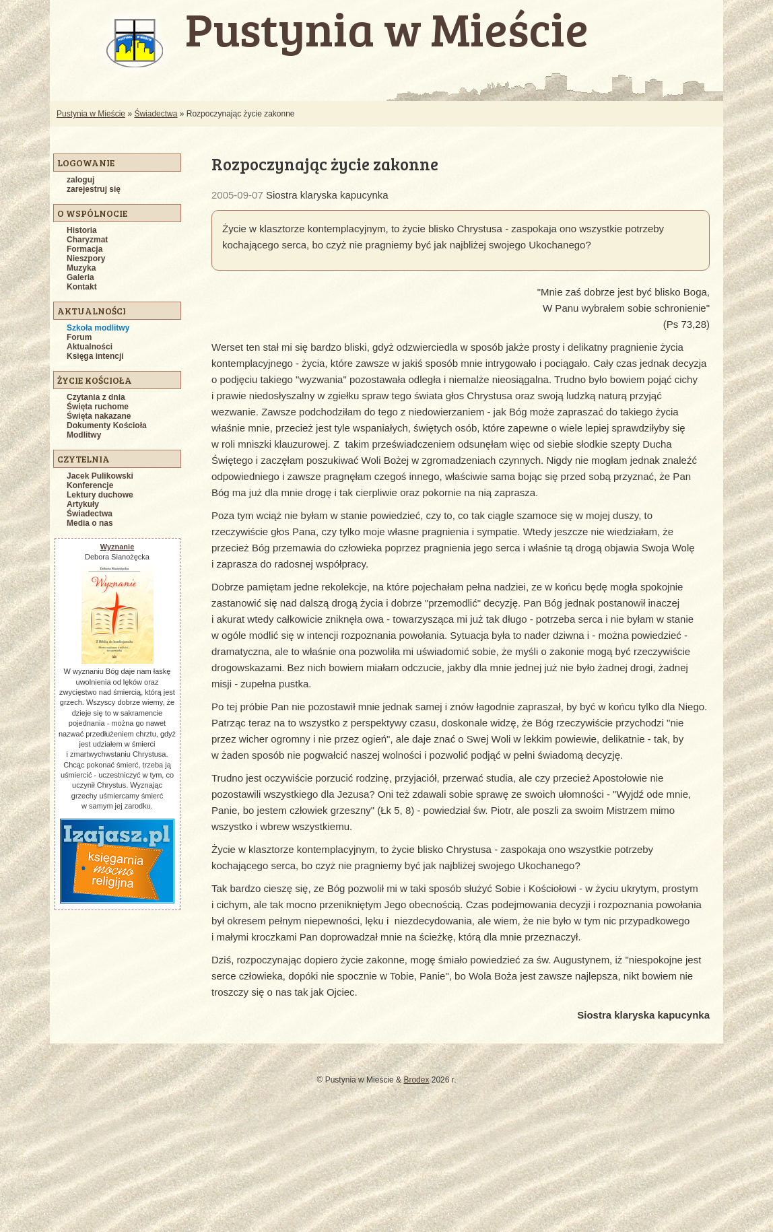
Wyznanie (117, 547)
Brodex (416, 1080)
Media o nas (90, 523)
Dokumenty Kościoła (107, 425)
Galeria (80, 277)
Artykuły (83, 504)
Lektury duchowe (100, 495)
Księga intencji (95, 356)
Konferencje (90, 485)
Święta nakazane (99, 416)
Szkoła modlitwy (98, 328)
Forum (79, 337)
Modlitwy (84, 435)
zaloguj (80, 179)
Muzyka (81, 268)
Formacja (84, 249)
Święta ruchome (98, 406)
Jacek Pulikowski (100, 476)
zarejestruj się (94, 189)
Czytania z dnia (96, 397)
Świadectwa (155, 113)
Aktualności (89, 346)
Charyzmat (87, 239)
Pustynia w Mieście (91, 113)
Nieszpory (86, 258)
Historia (82, 230)
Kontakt (82, 287)
